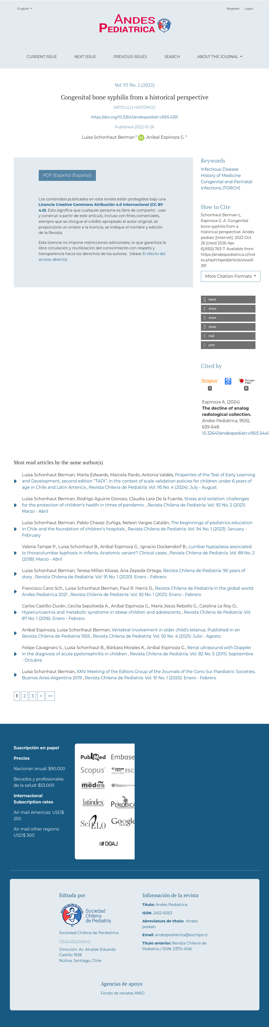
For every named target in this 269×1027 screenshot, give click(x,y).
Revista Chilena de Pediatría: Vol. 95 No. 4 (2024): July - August (153, 487)
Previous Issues (130, 56)
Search (172, 56)
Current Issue (42, 56)
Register (233, 8)
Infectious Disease (220, 169)
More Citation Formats (229, 276)
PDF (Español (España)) (67, 175)
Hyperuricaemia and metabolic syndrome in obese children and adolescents (102, 612)
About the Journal (218, 56)
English (26, 8)
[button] (228, 299)
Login (248, 8)
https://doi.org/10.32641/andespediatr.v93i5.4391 (134, 117)
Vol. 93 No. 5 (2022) (135, 85)
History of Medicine (221, 175)
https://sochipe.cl (74, 941)
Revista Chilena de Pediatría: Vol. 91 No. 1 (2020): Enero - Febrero (100, 576)
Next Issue (85, 56)
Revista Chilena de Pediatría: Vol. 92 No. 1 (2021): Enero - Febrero (135, 594)
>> (50, 696)
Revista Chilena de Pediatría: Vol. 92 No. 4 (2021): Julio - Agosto (157, 636)
